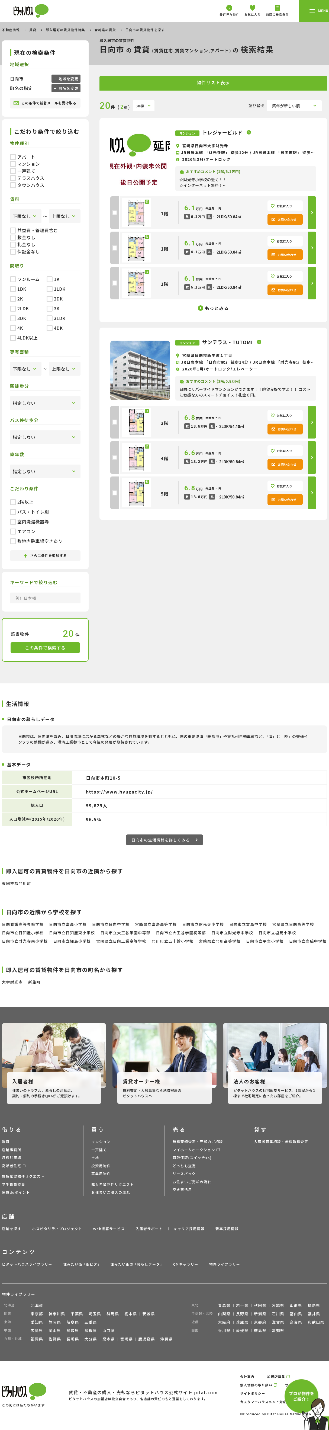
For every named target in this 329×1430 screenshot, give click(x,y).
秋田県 (260, 1305)
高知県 (278, 1330)
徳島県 (260, 1330)
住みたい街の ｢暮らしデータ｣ (136, 1264)
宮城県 (278, 1305)
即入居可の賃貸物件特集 (66, 29)
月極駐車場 (11, 1157)
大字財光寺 (12, 982)
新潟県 (260, 1313)
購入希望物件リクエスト (112, 1184)
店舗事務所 (11, 1149)
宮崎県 (126, 1339)
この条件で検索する (45, 647)
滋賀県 (278, 1322)
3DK (18, 318)
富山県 (296, 1313)
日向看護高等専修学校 (23, 924)
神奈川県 (57, 1313)
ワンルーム (25, 279)
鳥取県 (72, 1330)
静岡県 (55, 1322)
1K (53, 279)
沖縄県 (166, 1339)
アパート (22, 156)
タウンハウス (27, 185)
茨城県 (148, 1313)
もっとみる (217, 308)
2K (16, 298)
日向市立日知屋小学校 (23, 932)
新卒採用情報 (227, 1228)
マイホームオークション (194, 1149)
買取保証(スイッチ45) (192, 1157)
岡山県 (55, 1330)
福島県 (314, 1305)
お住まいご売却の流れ (192, 1181)
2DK (55, 298)
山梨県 (224, 1313)
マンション (25, 164)
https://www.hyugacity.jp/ (119, 791)
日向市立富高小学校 (68, 924)
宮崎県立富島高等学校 (156, 924)
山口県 (108, 1330)
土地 (95, 1157)
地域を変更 (67, 78)
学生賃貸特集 (13, 1184)
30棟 (140, 105)
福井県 (314, 1313)
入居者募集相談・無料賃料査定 (281, 1141)
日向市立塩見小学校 (277, 932)
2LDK (19, 308)
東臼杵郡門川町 (16, 883)
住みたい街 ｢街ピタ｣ (81, 1264)
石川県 (278, 1313)
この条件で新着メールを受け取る (44, 103)
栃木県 (130, 1313)
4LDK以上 (24, 337)
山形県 (296, 1305)
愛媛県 (242, 1330)
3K (53, 308)
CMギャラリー (185, 1264)
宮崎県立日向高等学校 (293, 924)
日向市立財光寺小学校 (203, 924)
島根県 (91, 1330)
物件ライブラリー (224, 1264)
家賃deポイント (16, 1192)
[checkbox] (114, 212)
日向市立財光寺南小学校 (25, 941)
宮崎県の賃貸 (106, 29)
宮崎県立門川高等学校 (220, 941)
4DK (55, 328)
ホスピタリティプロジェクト (57, 1228)
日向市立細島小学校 (72, 941)
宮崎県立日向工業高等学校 (121, 941)
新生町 (34, 982)
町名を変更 (67, 88)
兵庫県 (242, 1322)
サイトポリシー (252, 1393)
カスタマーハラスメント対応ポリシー (270, 1401)
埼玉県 (95, 1313)
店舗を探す (11, 1228)
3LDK (56, 318)
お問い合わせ (283, 219)
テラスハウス (27, 178)
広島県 (37, 1330)
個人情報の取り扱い (256, 1385)
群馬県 (113, 1313)
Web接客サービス (109, 1228)
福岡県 (37, 1339)
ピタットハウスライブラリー (27, 1264)
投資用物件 (101, 1165)
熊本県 (108, 1339)
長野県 (242, 1313)
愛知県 (37, 1322)
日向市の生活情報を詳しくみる (164, 840)
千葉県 (77, 1313)
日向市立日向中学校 (111, 924)
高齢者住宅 (11, 1165)
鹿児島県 (146, 1339)
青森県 (224, 1305)
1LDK (56, 289)
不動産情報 (11, 29)
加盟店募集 (276, 1376)
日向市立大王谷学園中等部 (125, 932)
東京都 (37, 1313)
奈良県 (296, 1322)
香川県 (224, 1330)
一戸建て (23, 171)
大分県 (91, 1339)
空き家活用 (182, 1189)
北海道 (37, 1305)
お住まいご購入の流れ (110, 1192)
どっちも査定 (184, 1165)
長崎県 (72, 1339)
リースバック (184, 1173)
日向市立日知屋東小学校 (72, 932)
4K (16, 328)
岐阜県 (72, 1322)
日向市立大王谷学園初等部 (181, 932)
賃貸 (33, 29)
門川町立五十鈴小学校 (172, 941)
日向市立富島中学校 (248, 924)
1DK (18, 289)
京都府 (260, 1322)
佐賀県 (55, 1339)
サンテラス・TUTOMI (228, 341)
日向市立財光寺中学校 (232, 932)
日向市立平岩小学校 (265, 941)
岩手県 (242, 1305)
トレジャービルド (223, 132)
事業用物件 (101, 1173)
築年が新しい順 (286, 105)
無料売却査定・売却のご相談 (198, 1141)
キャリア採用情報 (188, 1228)
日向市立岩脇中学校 (308, 941)
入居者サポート (149, 1228)
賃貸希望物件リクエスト (23, 1176)
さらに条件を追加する (45, 555)
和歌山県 (316, 1322)
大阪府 (224, 1322)
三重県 (91, 1322)
